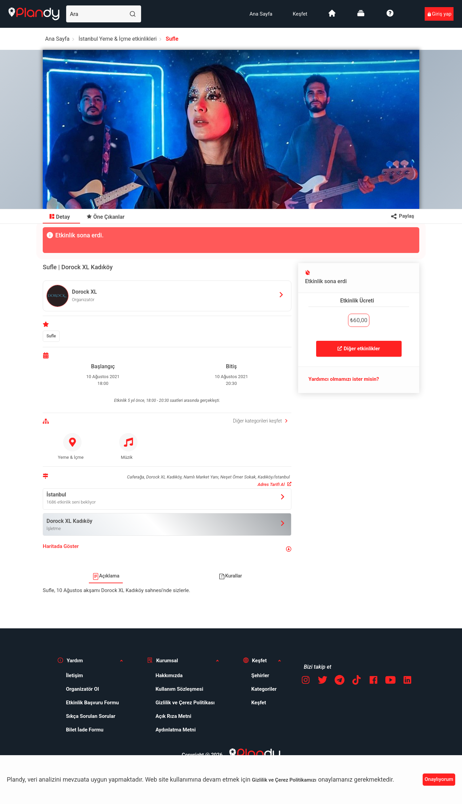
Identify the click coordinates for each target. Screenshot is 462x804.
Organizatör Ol (82, 689)
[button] (167, 549)
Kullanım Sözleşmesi (179, 689)
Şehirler (260, 675)
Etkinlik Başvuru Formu (92, 703)
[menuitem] (261, 14)
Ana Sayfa (261, 14)
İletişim (74, 675)
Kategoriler (264, 689)
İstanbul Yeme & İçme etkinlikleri (118, 39)
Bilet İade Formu (84, 730)
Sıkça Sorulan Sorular (90, 716)
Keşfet (300, 14)
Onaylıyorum (439, 779)
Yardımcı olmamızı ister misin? (343, 379)
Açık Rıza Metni (173, 716)
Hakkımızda (168, 675)
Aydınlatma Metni (175, 730)
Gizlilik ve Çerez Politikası (184, 703)
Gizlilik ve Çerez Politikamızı (284, 780)
